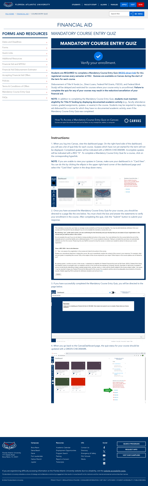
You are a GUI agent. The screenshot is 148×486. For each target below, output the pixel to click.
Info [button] (82, 443)
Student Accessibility (125, 480)
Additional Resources (12, 58)
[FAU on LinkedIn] (104, 463)
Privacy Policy (56, 480)
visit (133, 5)
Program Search (62, 453)
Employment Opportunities (66, 450)
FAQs (4, 97)
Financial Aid (23, 14)
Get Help (103, 480)
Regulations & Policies (71, 480)
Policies (5, 80)
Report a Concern (62, 459)
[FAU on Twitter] (104, 451)
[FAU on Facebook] (104, 447)
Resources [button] (60, 443)
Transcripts (60, 462)
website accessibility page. (115, 471)
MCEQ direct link (127, 73)
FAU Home (9, 14)
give (140, 5)
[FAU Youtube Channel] (104, 455)
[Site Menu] (138, 14)
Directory (84, 450)
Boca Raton (35, 447)
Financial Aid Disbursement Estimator (19, 69)
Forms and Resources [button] (25, 33)
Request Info (131, 449)
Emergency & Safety (88, 453)
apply (124, 5)
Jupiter (33, 462)
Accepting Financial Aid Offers (16, 75)
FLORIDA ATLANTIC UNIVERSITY (32, 4)
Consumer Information (90, 480)
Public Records (140, 480)
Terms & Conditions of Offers (15, 86)
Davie (33, 453)
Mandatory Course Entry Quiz (16, 91)
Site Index (111, 480)
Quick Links (7, 53)
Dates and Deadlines (11, 42)
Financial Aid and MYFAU (13, 64)
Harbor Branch (36, 459)
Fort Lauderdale (37, 456)
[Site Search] (121, 14)
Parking (59, 456)
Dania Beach (35, 450)
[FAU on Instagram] (104, 459)
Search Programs (131, 444)
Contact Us (85, 447)
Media (83, 459)
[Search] (131, 14)
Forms (5, 47)
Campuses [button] (35, 443)
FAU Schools (85, 456)
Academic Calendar (63, 447)
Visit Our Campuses (131, 455)
